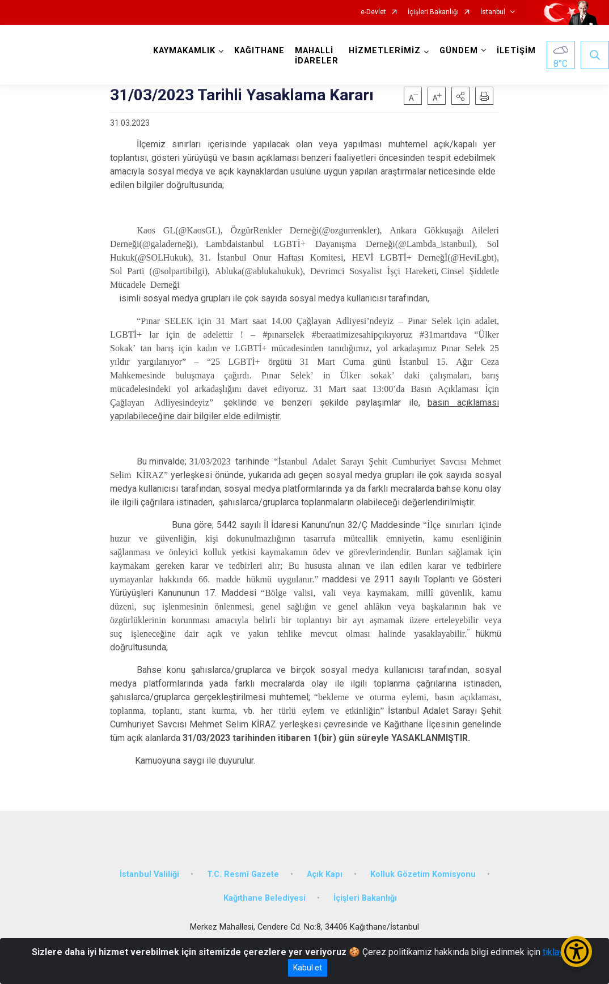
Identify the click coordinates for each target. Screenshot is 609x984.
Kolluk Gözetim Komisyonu (423, 874)
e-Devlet (373, 12)
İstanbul (492, 12)
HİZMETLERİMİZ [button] (385, 51)
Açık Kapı (324, 874)
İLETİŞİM (516, 51)
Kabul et (307, 967)
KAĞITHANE (259, 51)
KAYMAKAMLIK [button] (184, 51)
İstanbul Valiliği (149, 874)
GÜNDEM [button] (458, 51)
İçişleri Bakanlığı (433, 12)
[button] (460, 96)
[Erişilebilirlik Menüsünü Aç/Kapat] (576, 951)
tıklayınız (560, 952)
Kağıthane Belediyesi (264, 898)
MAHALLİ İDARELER (317, 56)
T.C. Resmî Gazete (243, 874)
